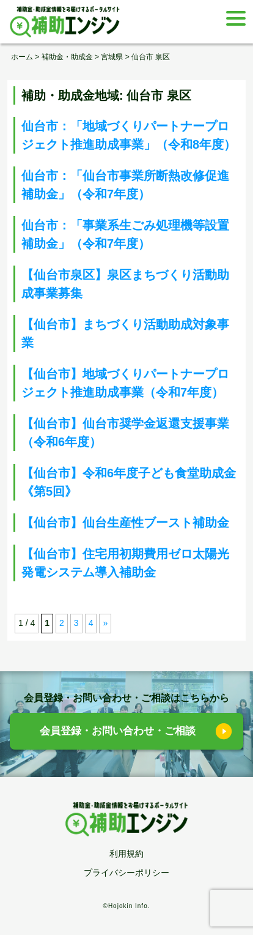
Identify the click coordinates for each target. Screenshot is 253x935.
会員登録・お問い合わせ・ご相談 (118, 731)
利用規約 (126, 854)
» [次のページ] (105, 623)
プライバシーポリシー (126, 872)
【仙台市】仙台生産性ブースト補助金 (125, 522)
